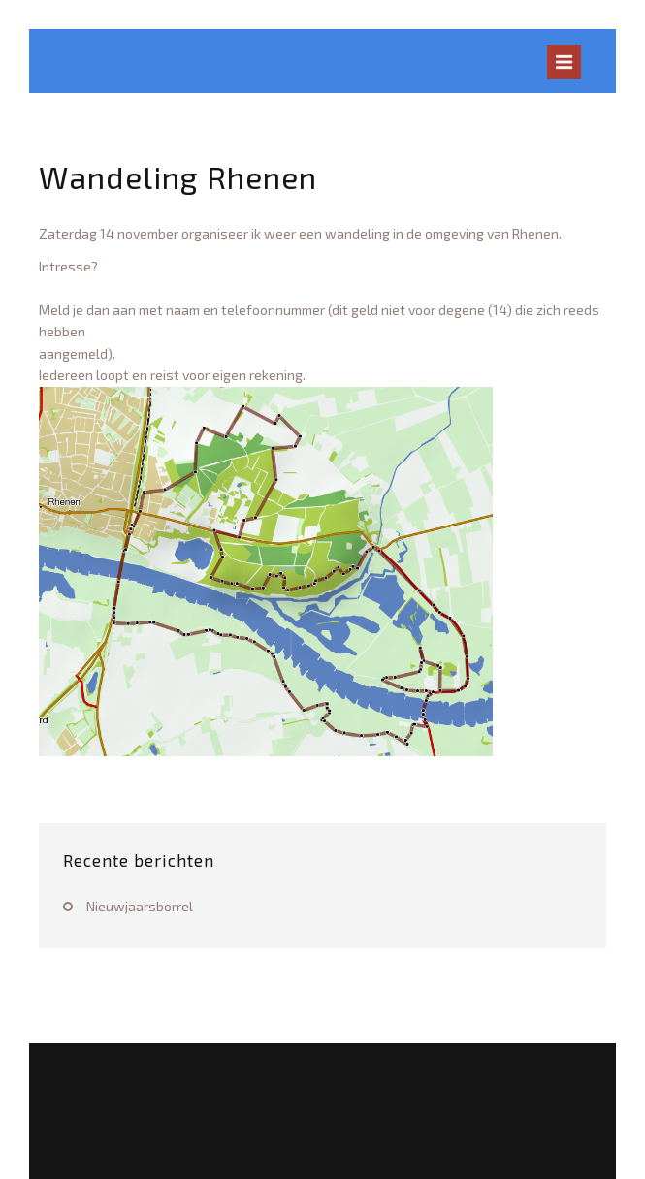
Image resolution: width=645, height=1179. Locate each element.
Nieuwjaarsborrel (139, 906)
